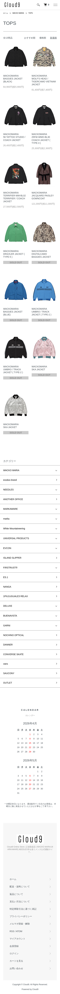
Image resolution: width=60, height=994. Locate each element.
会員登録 (14, 946)
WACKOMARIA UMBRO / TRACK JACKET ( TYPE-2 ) (41, 312)
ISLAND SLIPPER (12, 558)
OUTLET (7, 682)
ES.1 (5, 577)
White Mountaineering (14, 528)
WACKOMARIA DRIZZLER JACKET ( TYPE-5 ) (14, 254)
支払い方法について (20, 901)
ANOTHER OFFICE (13, 499)
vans (5, 664)
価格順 (42, 38)
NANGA (7, 586)
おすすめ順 (29, 38)
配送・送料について (20, 886)
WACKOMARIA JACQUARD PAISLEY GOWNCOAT (43, 195)
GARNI (6, 625)
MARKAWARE (10, 509)
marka (6, 518)
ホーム (5, 13)
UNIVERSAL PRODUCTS (16, 538)
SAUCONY (8, 673)
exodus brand (10, 480)
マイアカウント (17, 938)
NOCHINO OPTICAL (13, 635)
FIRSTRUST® (10, 567)
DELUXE (7, 606)
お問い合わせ (16, 968)
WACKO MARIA (18, 13)
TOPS (30, 13)
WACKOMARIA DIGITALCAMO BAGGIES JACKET (41, 254)
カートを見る (16, 961)
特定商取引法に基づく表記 (23, 909)
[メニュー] (55, 5)
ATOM (19, 931)
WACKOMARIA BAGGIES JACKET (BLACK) (12, 78)
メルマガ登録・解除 (20, 923)
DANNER (8, 644)
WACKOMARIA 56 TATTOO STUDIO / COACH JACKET (14, 137)
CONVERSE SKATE (13, 654)
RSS (12, 931)
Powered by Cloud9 (30, 989)
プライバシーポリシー (21, 916)
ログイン (14, 953)
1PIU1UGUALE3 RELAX (15, 596)
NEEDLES (8, 489)
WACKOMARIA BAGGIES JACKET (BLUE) (12, 312)
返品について (16, 894)
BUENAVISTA (10, 615)
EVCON (7, 548)
